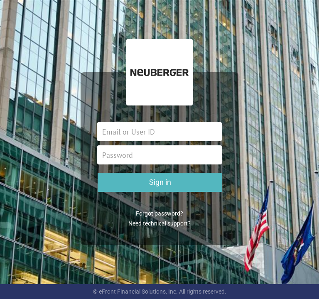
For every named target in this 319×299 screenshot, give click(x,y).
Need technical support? (159, 223)
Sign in (160, 182)
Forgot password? (159, 213)
